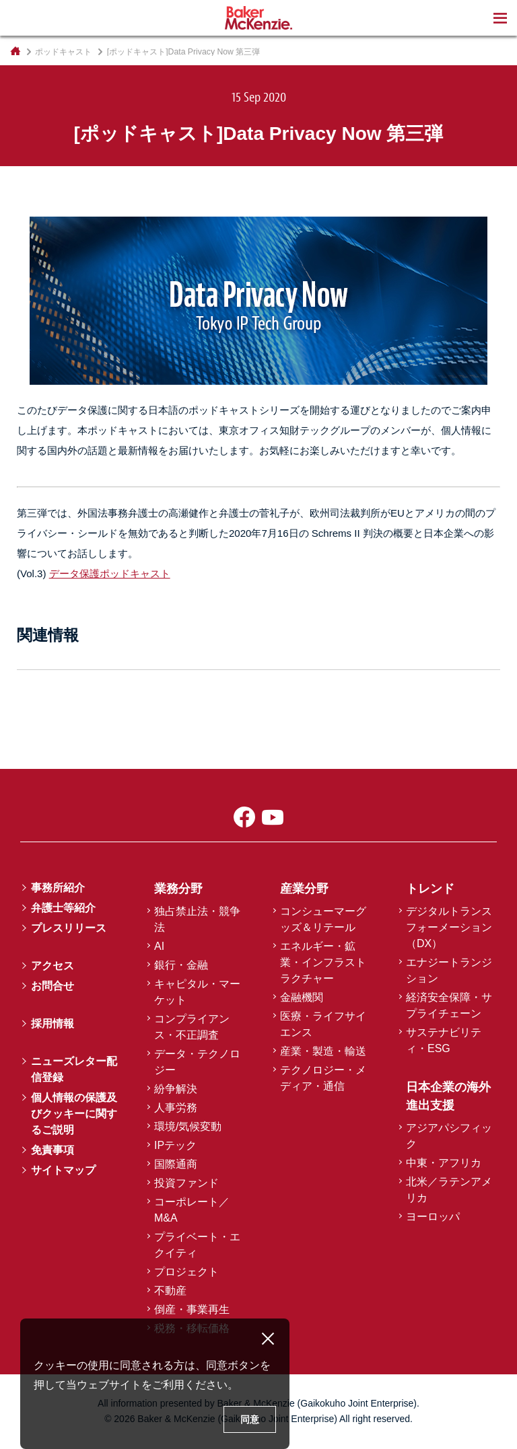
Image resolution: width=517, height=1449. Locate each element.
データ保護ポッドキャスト (109, 573)
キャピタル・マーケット (197, 992)
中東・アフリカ (443, 1162)
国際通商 (175, 1164)
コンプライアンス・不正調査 (192, 1027)
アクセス (52, 965)
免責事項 (52, 1150)
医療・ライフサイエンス (323, 1024)
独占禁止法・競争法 (197, 919)
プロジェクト (186, 1271)
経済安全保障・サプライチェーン (449, 1005)
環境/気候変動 (187, 1126)
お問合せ (52, 986)
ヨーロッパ (433, 1216)
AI (159, 946)
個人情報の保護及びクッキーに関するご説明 (74, 1114)
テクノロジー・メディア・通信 (323, 1078)
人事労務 (175, 1107)
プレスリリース (68, 928)
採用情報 (52, 1023)
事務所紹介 (58, 887)
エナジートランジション (449, 970)
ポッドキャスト (63, 52)
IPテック (175, 1145)
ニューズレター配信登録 (74, 1069)
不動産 (170, 1290)
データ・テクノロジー (197, 1062)
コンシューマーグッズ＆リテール (323, 919)
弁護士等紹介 (63, 908)
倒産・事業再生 (192, 1309)
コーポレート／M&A (192, 1210)
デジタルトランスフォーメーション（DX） (449, 927)
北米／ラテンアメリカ (449, 1189)
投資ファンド (186, 1183)
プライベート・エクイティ (197, 1245)
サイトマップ (63, 1170)
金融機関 (301, 997)
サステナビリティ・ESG (443, 1040)
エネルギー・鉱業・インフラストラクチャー (323, 962)
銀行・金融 (181, 965)
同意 (249, 1419)
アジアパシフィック (449, 1136)
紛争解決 (175, 1088)
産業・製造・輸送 (323, 1051)
